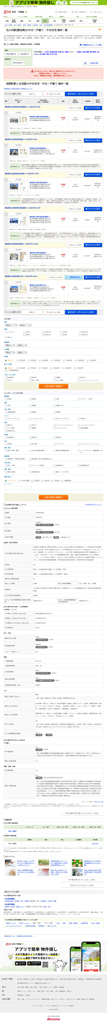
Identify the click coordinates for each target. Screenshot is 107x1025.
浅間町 (27, 901)
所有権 (9, 444)
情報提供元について (9, 936)
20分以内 (80, 368)
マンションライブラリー (14, 926)
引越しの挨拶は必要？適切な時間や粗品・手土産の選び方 (92, 872)
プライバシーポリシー (38, 1005)
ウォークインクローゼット (64, 425)
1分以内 (22, 368)
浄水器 (82, 418)
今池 (49, 906)
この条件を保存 (93, 63)
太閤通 (7, 906)
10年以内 (45, 360)
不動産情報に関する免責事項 (24, 936)
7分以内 (44, 368)
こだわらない (12, 480)
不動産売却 (20, 995)
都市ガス (83, 377)
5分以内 (33, 368)
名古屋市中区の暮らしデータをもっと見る (82, 813)
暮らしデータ (52, 926)
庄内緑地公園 (9, 901)
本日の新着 (25, 480)
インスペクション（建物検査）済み (91, 451)
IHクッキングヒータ (62, 418)
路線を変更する (11, 54)
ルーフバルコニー (62, 428)
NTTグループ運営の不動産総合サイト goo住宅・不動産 (20, 6)
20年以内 (69, 360)
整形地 (58, 412)
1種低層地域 (11, 412)
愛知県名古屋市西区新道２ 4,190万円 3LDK (21, 139)
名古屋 (12, 906)
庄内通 (17, 901)
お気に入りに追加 (53, 94)
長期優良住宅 (84, 465)
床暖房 (34, 428)
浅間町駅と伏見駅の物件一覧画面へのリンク (18, 88)
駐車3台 (58, 437)
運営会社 (71, 1005)
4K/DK (65, 334)
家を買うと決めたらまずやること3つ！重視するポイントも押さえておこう (26, 863)
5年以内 (33, 360)
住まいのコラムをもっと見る (82, 885)
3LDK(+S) (47, 334)
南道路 (34, 412)
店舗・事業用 (73, 923)
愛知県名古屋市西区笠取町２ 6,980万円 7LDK (22, 174)
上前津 (50, 901)
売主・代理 (35, 380)
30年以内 (93, 360)
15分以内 (68, 368)
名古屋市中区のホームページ (94, 504)
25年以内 (81, 360)
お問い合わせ (55, 1005)
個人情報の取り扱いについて (25, 983)
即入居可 (34, 444)
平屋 (8, 405)
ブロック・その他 (86, 399)
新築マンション (11, 923)
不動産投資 (84, 923)
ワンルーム (11, 332)
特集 (18, 999)
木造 (57, 399)
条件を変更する (18, 63)
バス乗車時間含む (13, 370)
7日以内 (57, 480)
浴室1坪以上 (11, 431)
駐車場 (56, 987)
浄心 (21, 901)
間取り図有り (11, 472)
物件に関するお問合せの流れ (68, 979)
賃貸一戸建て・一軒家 (36, 987)
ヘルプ (48, 1005)
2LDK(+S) (84, 332)
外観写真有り (36, 472)
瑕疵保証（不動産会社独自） (16, 459)
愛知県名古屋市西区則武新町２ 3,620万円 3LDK (23, 208)
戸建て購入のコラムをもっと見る (82, 880)
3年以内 (22, 360)
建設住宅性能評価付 (62, 450)
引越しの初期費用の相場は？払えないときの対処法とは (25, 872)
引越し (23, 999)
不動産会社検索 (30, 926)
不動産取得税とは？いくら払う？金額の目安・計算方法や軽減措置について (59, 863)
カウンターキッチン (13, 418)
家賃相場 (41, 926)
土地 (58, 923)
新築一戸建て (41, 991)
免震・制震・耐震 (13, 450)
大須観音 (43, 901)
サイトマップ (63, 1005)
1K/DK (28, 332)
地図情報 (91, 999)
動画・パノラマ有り (62, 472)
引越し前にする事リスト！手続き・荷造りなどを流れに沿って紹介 (59, 872)
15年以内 (57, 360)
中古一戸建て (50, 991)
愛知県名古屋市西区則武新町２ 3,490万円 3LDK (23, 107)
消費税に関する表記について (43, 983)
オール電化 (59, 380)
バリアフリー (60, 444)
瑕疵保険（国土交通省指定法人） (42, 459)
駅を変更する (25, 54)
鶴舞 (54, 901)
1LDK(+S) (47, 332)
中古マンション (24, 923)
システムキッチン (37, 418)
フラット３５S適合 (38, 465)
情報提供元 (81, 979)
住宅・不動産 (95, 923)
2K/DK (65, 332)
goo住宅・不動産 (7, 979)
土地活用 (27, 995)
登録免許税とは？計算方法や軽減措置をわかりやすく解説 (92, 863)
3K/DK (28, 334)
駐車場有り (11, 377)
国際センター (20, 906)
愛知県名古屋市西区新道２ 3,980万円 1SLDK (21, 244)
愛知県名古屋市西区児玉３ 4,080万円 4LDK (21, 276)
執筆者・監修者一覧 (82, 999)
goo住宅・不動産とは (23, 979)
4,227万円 (95, 843)
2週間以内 (67, 480)
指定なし (11, 360)
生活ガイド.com (98, 801)
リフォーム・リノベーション (89, 380)
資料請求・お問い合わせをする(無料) (81, 94)
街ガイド (62, 999)
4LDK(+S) (84, 334)
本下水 (9, 380)
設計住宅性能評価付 (38, 450)
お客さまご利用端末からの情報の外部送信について (45, 979)
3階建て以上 (60, 405)
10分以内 (56, 368)
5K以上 (9, 337)
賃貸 (64, 923)
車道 (44, 906)
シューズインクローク (87, 425)
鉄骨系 (34, 399)
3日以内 (47, 480)
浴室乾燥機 (84, 428)
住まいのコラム (71, 999)
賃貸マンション (48, 987)
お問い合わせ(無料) (93, 108)
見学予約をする (74, 277)
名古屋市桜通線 (10, 904)
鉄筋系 (9, 399)
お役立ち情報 (6, 999)
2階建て (58, 377)
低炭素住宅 (59, 465)
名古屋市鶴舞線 (10, 899)
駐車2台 (34, 377)
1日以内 (36, 480)
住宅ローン (70, 991)
